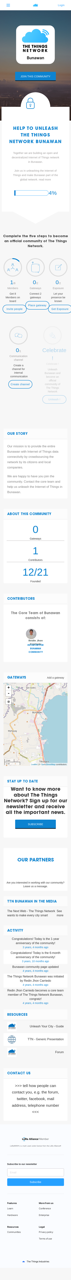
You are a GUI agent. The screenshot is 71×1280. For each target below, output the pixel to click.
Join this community (35, 76)
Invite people (14, 309)
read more (45, 179)
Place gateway (37, 305)
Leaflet (34, 764)
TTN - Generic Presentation (46, 1039)
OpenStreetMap (48, 764)
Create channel (20, 384)
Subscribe (35, 824)
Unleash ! (54, 399)
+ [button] (8, 688)
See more (60, 913)
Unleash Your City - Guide (47, 1026)
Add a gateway (55, 677)
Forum (59, 1052)
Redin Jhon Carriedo (20, 990)
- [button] (8, 693)
